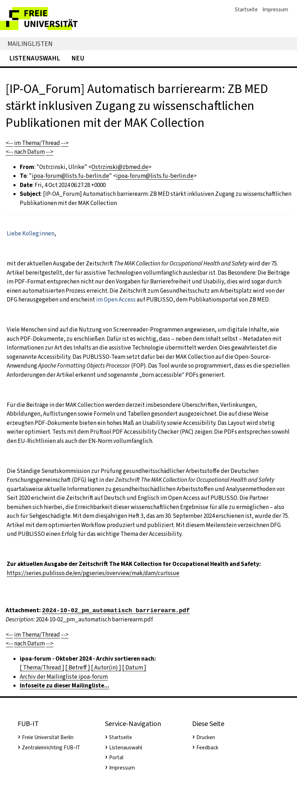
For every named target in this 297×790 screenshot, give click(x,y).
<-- (9, 143)
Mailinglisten (30, 43)
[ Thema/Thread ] (42, 667)
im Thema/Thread (37, 143)
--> (65, 143)
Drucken (205, 737)
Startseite (246, 9)
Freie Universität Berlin (47, 737)
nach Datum (29, 152)
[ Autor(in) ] (106, 667)
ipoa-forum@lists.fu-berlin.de (70, 176)
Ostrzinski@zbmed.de (119, 167)
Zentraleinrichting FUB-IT (51, 747)
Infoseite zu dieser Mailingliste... (64, 685)
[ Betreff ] (77, 667)
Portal (116, 757)
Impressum (275, 9)
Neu (77, 58)
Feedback (207, 747)
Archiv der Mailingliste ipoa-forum (64, 677)
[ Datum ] (134, 667)
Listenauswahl (34, 58)
